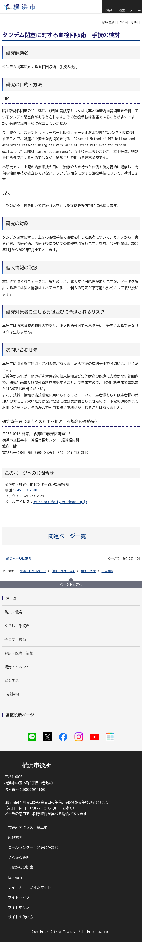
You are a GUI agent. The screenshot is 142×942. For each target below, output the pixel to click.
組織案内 (15, 837)
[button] (108, 6)
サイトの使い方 (20, 917)
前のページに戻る (18, 558)
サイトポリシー (20, 907)
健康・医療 (88, 571)
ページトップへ (71, 584)
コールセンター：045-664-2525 (33, 847)
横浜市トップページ (33, 571)
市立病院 (107, 571)
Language (15, 877)
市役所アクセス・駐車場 (27, 827)
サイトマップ (19, 897)
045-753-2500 (26, 490)
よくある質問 (19, 857)
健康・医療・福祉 (63, 571)
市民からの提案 (20, 867)
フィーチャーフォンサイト (29, 887)
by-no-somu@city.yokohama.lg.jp (60, 502)
